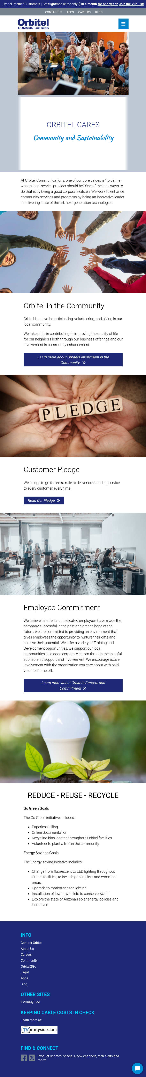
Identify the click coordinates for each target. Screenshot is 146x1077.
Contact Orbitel (31, 943)
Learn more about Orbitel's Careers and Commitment (73, 685)
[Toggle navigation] (123, 24)
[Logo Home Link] (33, 24)
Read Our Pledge (41, 500)
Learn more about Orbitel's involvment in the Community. (73, 360)
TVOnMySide (30, 1002)
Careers (84, 12)
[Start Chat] (137, 1068)
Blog (99, 12)
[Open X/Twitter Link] (32, 1059)
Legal (25, 972)
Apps (70, 12)
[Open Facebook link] (25, 1059)
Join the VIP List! (131, 4)
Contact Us (53, 12)
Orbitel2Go (28, 966)
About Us (27, 949)
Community (29, 960)
